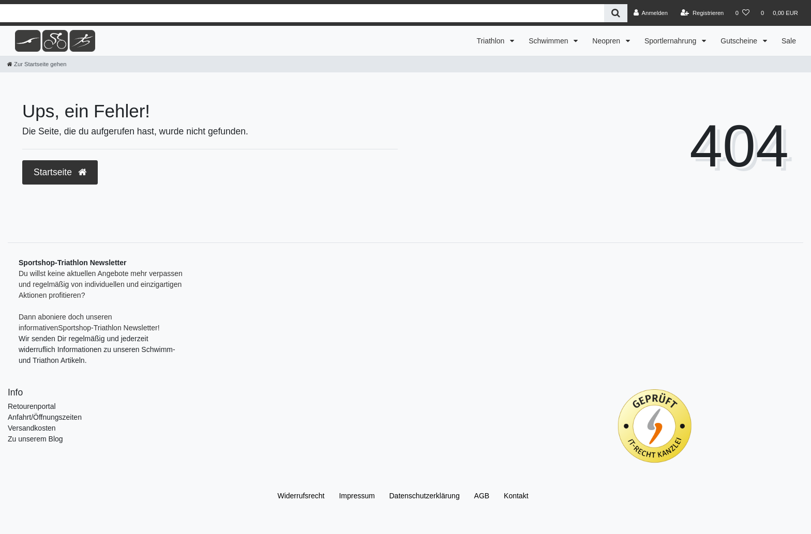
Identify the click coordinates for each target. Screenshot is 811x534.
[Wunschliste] (742, 13)
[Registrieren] (702, 13)
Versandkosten (32, 428)
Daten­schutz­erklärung (424, 496)
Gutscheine (739, 41)
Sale (789, 41)
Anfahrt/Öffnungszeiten (45, 417)
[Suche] (615, 13)
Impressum (356, 496)
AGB (482, 496)
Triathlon (491, 41)
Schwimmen (549, 41)
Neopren (607, 41)
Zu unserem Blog (35, 439)
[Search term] (302, 13)
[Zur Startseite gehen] (36, 64)
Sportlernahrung (671, 41)
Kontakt (516, 496)
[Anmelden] (650, 13)
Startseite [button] (60, 172)
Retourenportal (32, 406)
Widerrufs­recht (300, 496)
